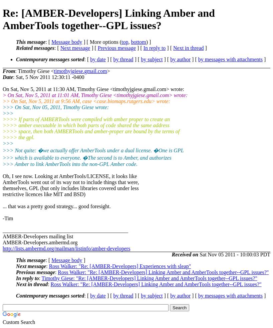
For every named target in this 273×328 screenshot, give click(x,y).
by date (98, 59)
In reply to (155, 48)
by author (180, 59)
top (124, 42)
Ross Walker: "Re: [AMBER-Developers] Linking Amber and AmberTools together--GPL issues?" (163, 272)
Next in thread (188, 48)
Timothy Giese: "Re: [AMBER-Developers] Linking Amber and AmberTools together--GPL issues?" (149, 278)
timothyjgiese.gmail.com (80, 71)
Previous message (117, 48)
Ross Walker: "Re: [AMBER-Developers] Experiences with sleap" (120, 266)
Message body (66, 42)
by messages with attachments (230, 59)
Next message (75, 48)
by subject (152, 59)
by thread (123, 59)
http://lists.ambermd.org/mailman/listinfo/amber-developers (66, 248)
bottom (138, 42)
